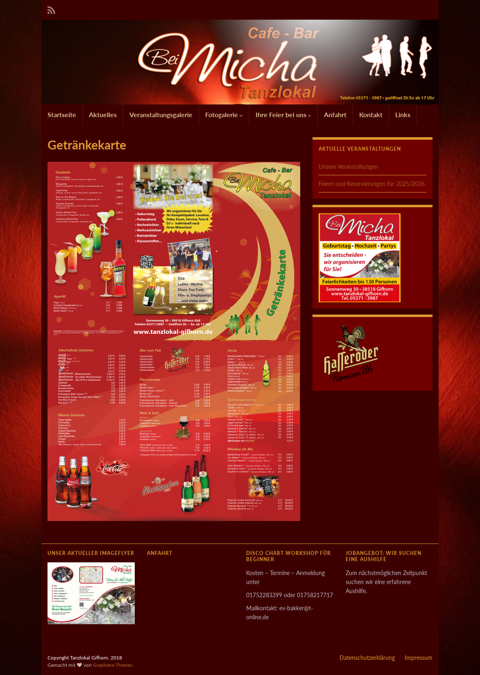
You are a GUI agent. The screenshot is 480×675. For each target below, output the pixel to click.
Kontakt (371, 114)
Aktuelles (103, 114)
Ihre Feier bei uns (283, 114)
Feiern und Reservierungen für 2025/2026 (372, 183)
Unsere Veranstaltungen (348, 166)
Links (402, 114)
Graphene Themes (112, 665)
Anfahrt (335, 114)
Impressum (418, 657)
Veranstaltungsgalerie (160, 114)
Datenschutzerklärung (367, 657)
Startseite (62, 114)
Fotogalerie (224, 114)
